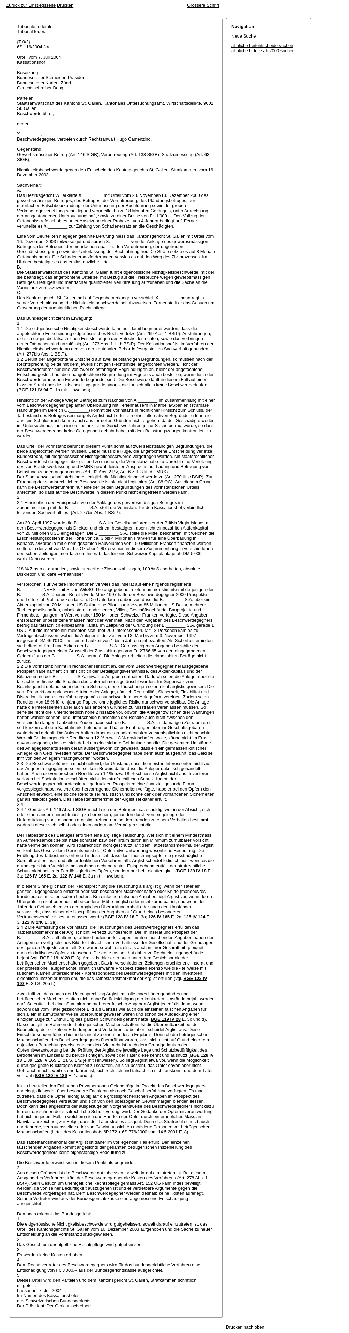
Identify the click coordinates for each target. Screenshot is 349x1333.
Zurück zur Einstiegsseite (31, 5)
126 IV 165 (35, 876)
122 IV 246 (32, 922)
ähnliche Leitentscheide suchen (262, 45)
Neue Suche (243, 36)
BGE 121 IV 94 (33, 389)
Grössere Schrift (203, 5)
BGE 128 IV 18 (191, 870)
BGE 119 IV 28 (55, 957)
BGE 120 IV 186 (51, 1075)
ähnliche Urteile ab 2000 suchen (263, 50)
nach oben (254, 1327)
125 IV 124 (194, 916)
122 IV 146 (70, 876)
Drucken (65, 5)
